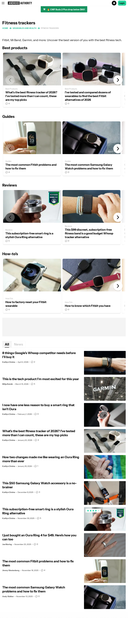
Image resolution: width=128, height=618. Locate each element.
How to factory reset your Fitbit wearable (32, 286)
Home (5, 28)
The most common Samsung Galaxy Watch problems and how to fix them (91, 148)
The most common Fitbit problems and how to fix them (32, 148)
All (7, 344)
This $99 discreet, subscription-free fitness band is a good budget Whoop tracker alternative (91, 217)
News (18, 344)
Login (122, 3)
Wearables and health (24, 28)
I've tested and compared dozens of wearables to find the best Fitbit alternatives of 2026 (91, 80)
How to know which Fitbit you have (91, 286)
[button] (64, 3)
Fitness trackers (50, 28)
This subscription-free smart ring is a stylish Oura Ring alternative (32, 217)
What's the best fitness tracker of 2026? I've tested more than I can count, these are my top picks (32, 80)
